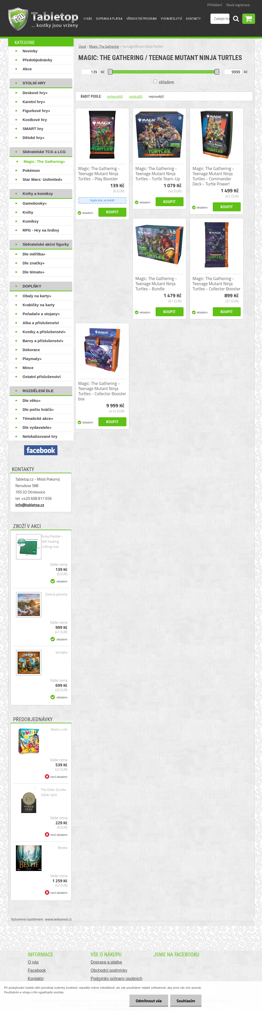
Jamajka (61, 652)
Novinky (30, 51)
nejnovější (156, 96)
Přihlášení (214, 4)
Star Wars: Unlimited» (42, 179)
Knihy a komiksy (38, 193)
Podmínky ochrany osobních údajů (116, 980)
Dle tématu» (33, 272)
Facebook (37, 970)
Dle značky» (34, 263)
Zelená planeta (56, 594)
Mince (28, 367)
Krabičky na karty (39, 305)
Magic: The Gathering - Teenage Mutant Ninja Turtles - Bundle (156, 283)
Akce (27, 69)
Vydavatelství (171, 19)
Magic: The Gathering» (44, 161)
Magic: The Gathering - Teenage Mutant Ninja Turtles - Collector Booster (216, 283)
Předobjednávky (37, 60)
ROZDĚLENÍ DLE (38, 391)
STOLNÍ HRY (34, 83)
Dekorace (31, 350)
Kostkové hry (35, 119)
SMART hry (33, 128)
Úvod (82, 46)
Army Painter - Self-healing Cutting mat (52, 541)
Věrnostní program (141, 19)
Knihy (28, 212)
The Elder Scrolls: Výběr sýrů (54, 792)
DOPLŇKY (32, 286)
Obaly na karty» (37, 296)
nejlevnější (115, 96)
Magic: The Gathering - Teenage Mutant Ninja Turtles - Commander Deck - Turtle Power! (213, 176)
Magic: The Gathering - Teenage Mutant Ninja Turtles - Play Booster (99, 173)
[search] (236, 19)
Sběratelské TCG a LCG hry (44, 153)
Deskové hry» (35, 93)
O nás (88, 19)
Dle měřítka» (34, 254)
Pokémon (31, 170)
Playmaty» (32, 358)
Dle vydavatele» (37, 427)
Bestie (62, 847)
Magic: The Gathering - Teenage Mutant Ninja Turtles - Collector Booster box (102, 391)
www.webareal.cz (58, 919)
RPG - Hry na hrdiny (41, 230)
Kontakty (193, 19)
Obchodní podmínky (108, 970)
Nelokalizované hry (40, 436)
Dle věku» (32, 400)
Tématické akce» (38, 418)
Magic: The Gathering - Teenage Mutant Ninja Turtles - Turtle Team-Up (157, 173)
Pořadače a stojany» (41, 314)
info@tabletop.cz (29, 505)
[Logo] (43, 19)
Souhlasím (185, 1001)
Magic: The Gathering (104, 46)
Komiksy (31, 221)
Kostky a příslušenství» (44, 332)
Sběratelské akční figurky (46, 244)
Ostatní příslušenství (42, 376)
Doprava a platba (109, 19)
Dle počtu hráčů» (38, 409)
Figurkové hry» (36, 110)
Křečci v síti (59, 729)
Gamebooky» (35, 203)
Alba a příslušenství (41, 323)
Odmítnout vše (149, 1001)
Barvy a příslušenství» (43, 341)
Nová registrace (238, 4)
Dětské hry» (33, 137)
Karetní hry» (34, 102)
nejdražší (136, 96)
